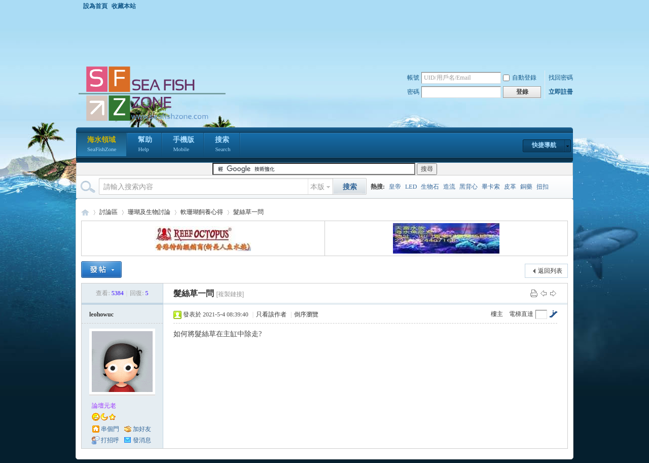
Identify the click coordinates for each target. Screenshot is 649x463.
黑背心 (468, 186)
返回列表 (550, 270)
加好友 (142, 429)
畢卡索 (491, 186)
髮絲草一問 (248, 212)
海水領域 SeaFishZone (85, 212)
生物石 (430, 186)
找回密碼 (561, 77)
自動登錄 (519, 77)
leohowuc (101, 314)
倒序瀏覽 (306, 314)
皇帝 (395, 186)
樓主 (497, 313)
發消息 (142, 440)
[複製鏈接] (230, 294)
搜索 (222, 145)
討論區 (108, 212)
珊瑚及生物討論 (149, 212)
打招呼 (110, 440)
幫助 (145, 145)
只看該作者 (271, 314)
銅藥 (526, 186)
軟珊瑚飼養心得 (202, 212)
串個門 (110, 429)
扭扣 (542, 186)
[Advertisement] (327, 37)
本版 (317, 187)
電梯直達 (521, 313)
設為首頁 (95, 6)
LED (411, 186)
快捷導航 (544, 145)
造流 (449, 186)
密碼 (413, 91)
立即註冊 (561, 91)
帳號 (413, 77)
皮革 (510, 186)
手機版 (183, 145)
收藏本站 (124, 6)
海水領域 (101, 145)
